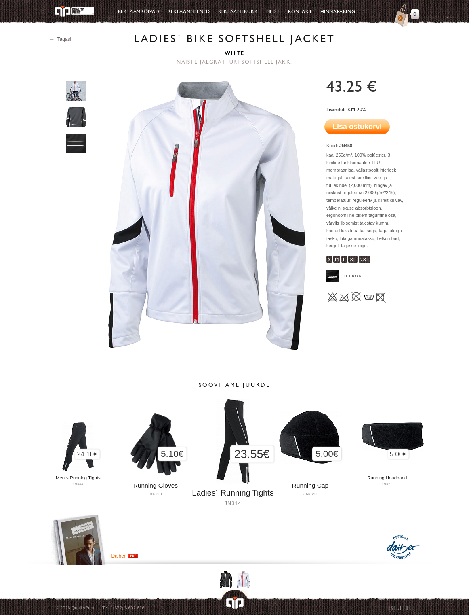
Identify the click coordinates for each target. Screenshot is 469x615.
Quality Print (74, 11)
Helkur (352, 276)
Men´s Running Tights (78, 477)
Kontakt (300, 11)
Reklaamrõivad (139, 11)
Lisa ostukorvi (357, 127)
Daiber (118, 556)
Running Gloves (155, 485)
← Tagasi (60, 39)
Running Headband (387, 477)
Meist (273, 11)
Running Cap (310, 485)
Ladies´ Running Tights (232, 492)
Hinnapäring (337, 11)
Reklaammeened (189, 11)
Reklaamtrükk (238, 11)
